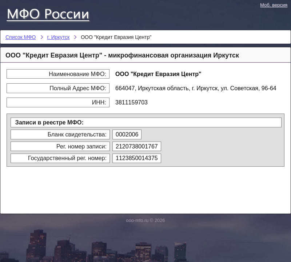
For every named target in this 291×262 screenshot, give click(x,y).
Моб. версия (273, 5)
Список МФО (54, 13)
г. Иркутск (58, 37)
